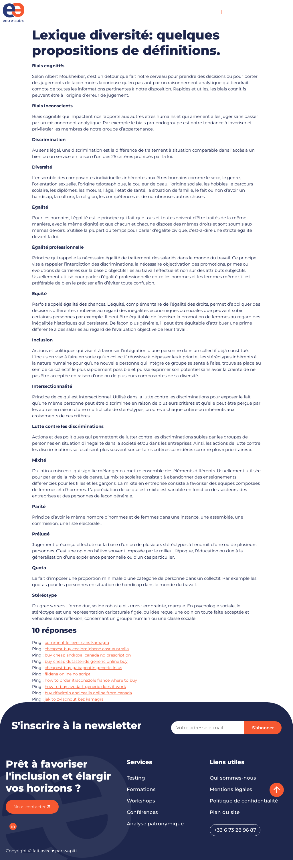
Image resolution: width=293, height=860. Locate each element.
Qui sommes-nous (233, 778)
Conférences (142, 812)
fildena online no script (67, 674)
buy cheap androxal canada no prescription (88, 655)
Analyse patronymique (155, 824)
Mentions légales (231, 789)
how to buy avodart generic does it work (85, 686)
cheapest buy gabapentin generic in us (83, 667)
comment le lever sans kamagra (77, 642)
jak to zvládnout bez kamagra (74, 699)
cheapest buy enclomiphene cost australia (87, 649)
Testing (136, 778)
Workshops (141, 801)
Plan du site (224, 812)
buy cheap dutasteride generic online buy (86, 661)
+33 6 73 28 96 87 (235, 830)
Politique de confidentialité (244, 801)
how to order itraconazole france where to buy (91, 680)
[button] (221, 12)
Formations (141, 789)
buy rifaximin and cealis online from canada (88, 693)
